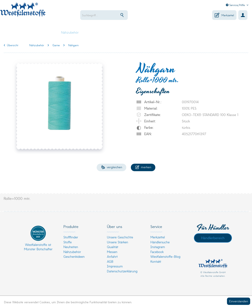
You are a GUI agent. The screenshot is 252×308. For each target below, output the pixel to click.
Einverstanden (238, 301)
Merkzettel (157, 237)
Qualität (112, 246)
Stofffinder (70, 237)
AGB (110, 261)
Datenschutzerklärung (122, 271)
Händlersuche (160, 242)
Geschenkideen (74, 256)
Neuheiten (70, 246)
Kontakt (155, 261)
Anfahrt (112, 256)
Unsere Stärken (117, 242)
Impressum (115, 266)
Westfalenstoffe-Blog (165, 256)
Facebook (157, 251)
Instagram (157, 246)
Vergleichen (111, 167)
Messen (112, 251)
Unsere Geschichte (120, 237)
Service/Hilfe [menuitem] (236, 5)
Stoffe (67, 242)
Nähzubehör (72, 251)
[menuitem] (115, 15)
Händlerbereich (213, 237)
